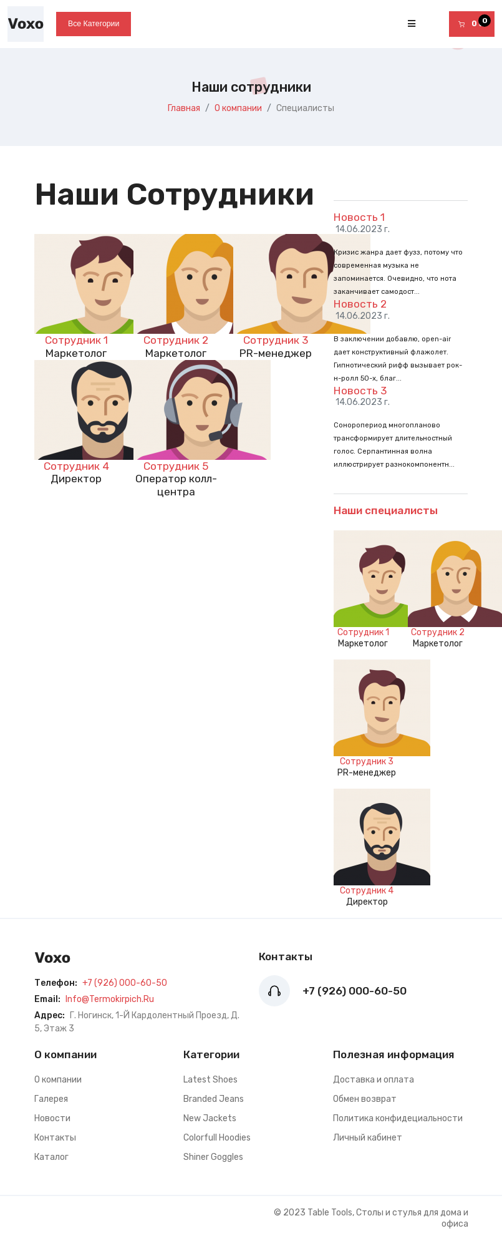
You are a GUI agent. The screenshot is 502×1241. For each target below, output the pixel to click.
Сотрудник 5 (175, 466)
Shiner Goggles (213, 1157)
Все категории (93, 23)
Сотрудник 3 (275, 340)
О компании (238, 108)
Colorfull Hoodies (217, 1137)
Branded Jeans (213, 1099)
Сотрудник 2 (175, 340)
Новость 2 (360, 304)
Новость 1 (359, 217)
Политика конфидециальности (398, 1118)
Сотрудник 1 (76, 340)
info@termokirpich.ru (109, 999)
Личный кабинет (367, 1137)
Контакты (55, 1137)
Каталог (51, 1157)
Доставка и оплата (373, 1079)
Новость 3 (360, 390)
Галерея (51, 1099)
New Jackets (209, 1118)
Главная (184, 108)
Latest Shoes (210, 1079)
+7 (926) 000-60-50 (124, 983)
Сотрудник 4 (76, 466)
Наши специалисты (386, 510)
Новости (52, 1118)
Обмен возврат (365, 1099)
